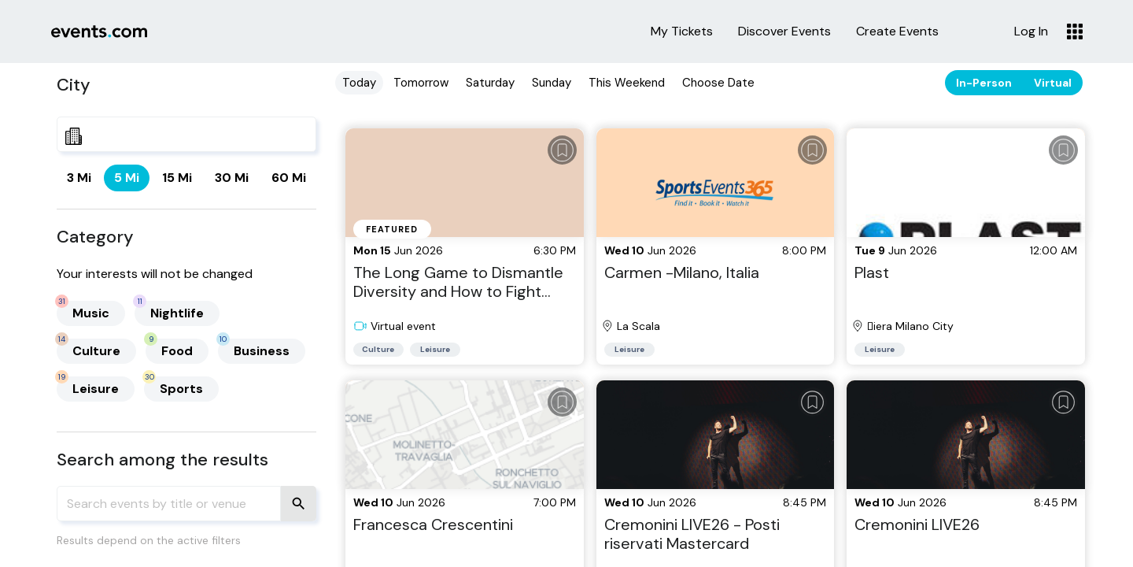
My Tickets (682, 31)
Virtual (1053, 83)
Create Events (897, 31)
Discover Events (784, 31)
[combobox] (186, 134)
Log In (1031, 31)
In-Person (984, 83)
